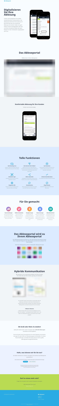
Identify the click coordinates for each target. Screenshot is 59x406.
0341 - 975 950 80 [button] (32, 361)
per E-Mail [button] (25, 361)
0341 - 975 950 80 (41, 399)
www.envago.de (29, 386)
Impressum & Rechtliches (29, 404)
